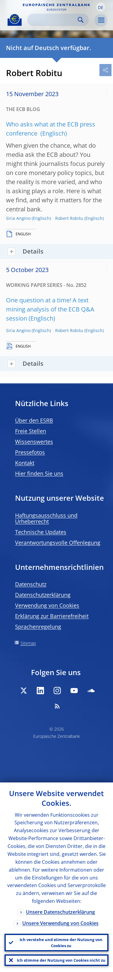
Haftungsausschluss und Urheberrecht (46, 518)
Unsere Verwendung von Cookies (60, 923)
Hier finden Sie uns (39, 473)
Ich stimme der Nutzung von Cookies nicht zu (61, 960)
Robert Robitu (69, 218)
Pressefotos (30, 452)
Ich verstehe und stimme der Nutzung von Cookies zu (61, 942)
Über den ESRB (34, 420)
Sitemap (28, 643)
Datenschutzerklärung (43, 594)
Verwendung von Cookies (47, 605)
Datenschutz (30, 584)
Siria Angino (18, 218)
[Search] (53, 20)
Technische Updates (40, 532)
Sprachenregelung (38, 626)
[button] (100, 7)
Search (81, 20)
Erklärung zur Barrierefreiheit (52, 616)
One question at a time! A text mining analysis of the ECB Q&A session (50, 309)
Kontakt (24, 462)
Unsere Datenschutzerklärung (60, 912)
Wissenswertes (34, 441)
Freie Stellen (30, 431)
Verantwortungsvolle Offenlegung (57, 542)
